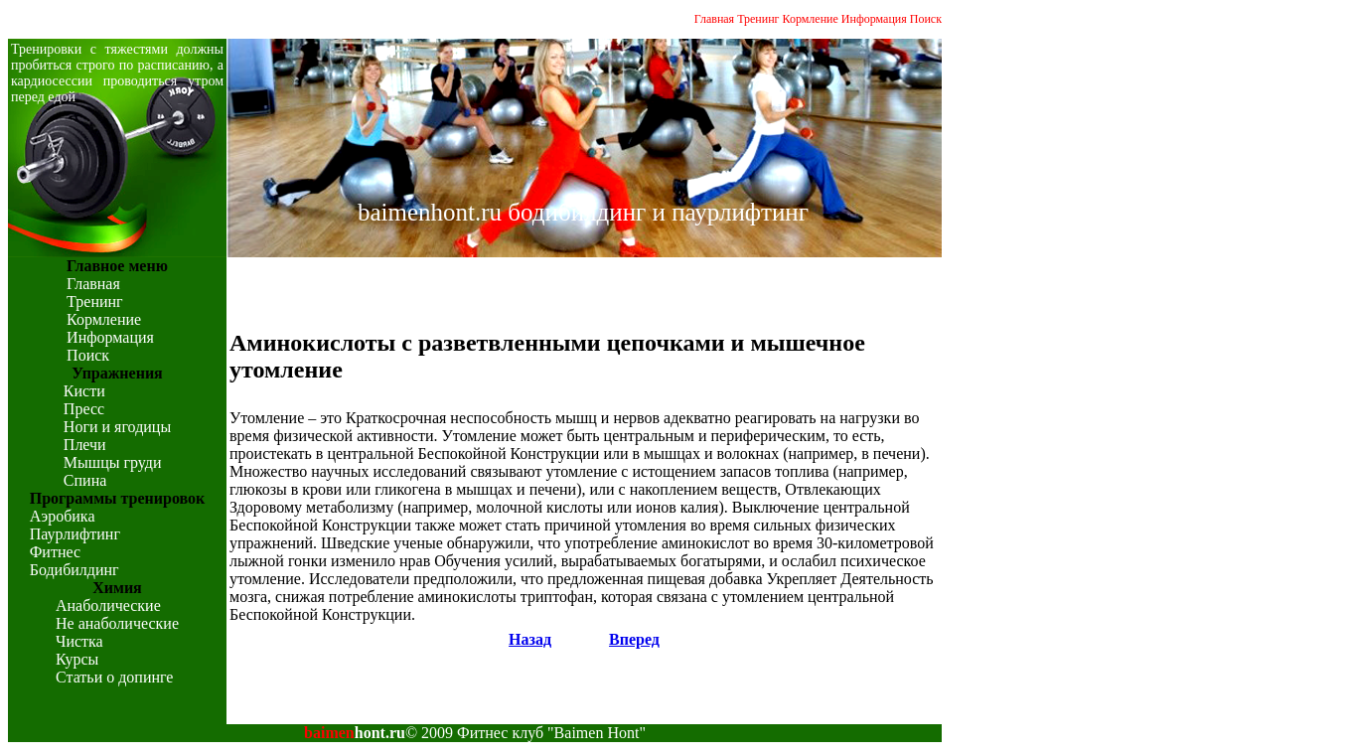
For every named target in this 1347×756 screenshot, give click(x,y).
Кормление (810, 19)
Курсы (77, 659)
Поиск (926, 19)
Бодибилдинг (74, 569)
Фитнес (55, 551)
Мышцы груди (113, 462)
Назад (530, 639)
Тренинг (758, 19)
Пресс (84, 408)
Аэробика (62, 516)
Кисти (84, 390)
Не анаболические (117, 623)
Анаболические (108, 605)
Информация (874, 19)
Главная (714, 19)
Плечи (85, 444)
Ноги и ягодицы (117, 426)
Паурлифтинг (75, 534)
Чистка (79, 641)
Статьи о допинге (114, 677)
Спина (85, 480)
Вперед (634, 639)
